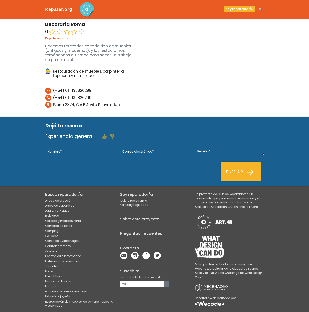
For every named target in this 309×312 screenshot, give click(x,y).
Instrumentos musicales (62, 261)
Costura (51, 251)
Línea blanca (54, 276)
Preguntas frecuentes (141, 233)
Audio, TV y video (57, 211)
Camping (52, 231)
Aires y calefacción (58, 201)
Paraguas (52, 286)
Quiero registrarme (133, 201)
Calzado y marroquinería (63, 221)
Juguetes (52, 266)
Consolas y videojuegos (62, 241)
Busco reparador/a (64, 194)
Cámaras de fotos (58, 226)
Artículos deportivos (59, 206)
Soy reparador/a (239, 9)
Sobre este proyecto (139, 219)
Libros (49, 271)
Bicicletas (52, 216)
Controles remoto (58, 246)
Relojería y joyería (57, 296)
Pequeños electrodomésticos (66, 291)
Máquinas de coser (59, 281)
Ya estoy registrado (134, 205)
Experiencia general (69, 136)
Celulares (51, 236)
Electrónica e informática (63, 256)
